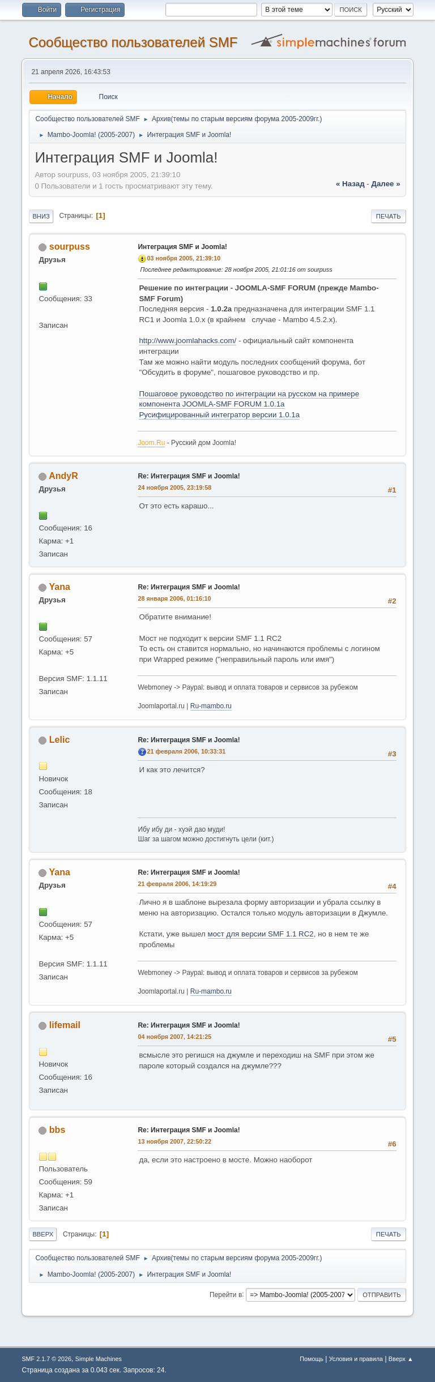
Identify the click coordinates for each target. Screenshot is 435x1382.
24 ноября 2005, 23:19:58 (174, 487)
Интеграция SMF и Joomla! (182, 247)
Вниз (40, 216)
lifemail (64, 1025)
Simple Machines (98, 1358)
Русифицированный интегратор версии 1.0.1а (219, 414)
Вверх (42, 1234)
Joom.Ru (151, 443)
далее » (385, 183)
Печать (388, 216)
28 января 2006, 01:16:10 (174, 598)
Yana (59, 587)
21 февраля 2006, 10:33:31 (186, 751)
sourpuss (69, 246)
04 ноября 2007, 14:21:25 (174, 1036)
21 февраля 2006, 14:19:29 (177, 883)
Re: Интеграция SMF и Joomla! (189, 476)
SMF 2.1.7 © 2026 (46, 1358)
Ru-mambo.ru (211, 706)
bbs (57, 1130)
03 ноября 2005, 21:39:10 (183, 258)
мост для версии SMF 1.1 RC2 (261, 934)
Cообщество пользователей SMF (132, 42)
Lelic (59, 740)
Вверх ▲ (401, 1358)
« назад (350, 183)
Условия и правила (356, 1358)
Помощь (311, 1358)
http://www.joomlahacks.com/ (187, 340)
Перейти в (226, 1294)
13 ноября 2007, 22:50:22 (174, 1141)
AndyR (63, 476)
